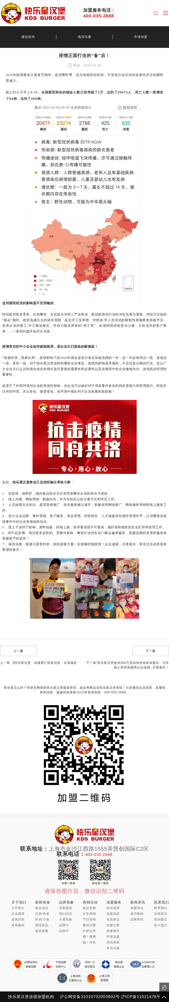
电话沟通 (84, 37)
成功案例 (136, 913)
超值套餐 (41, 931)
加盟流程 (113, 913)
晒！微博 (89, 936)
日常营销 (89, 913)
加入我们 (160, 925)
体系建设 (18, 925)
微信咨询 (28, 37)
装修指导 (113, 931)
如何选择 (113, 908)
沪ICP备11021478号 (141, 996)
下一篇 (151, 651)
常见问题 (113, 948)
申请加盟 (140, 37)
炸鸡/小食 (42, 919)
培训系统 (113, 942)
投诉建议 (160, 919)
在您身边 (113, 919)
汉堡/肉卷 (42, 913)
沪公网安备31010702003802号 (89, 996)
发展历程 (18, 919)
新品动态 (41, 908)
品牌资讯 (136, 919)
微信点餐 (89, 925)
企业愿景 (18, 913)
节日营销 (89, 919)
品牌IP (64, 931)
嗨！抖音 (89, 942)
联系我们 (160, 908)
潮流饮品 (41, 925)
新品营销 (89, 908)
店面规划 (65, 908)
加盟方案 (113, 925)
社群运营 (89, 931)
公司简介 (18, 908)
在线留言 (160, 913)
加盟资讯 (136, 908)
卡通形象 (65, 919)
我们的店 (65, 913)
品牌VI (64, 925)
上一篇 (18, 651)
